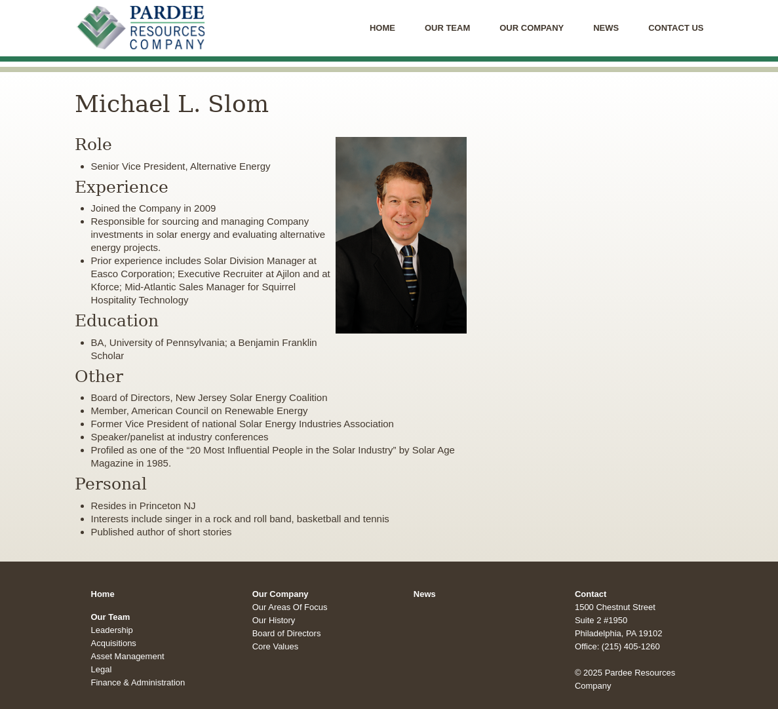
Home (382, 28)
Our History (274, 620)
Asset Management (128, 656)
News (606, 28)
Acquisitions (113, 643)
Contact (590, 594)
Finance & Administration (138, 682)
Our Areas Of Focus (290, 607)
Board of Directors (286, 633)
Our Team (447, 28)
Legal (101, 669)
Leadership (112, 630)
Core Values (275, 646)
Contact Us (675, 28)
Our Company (531, 28)
